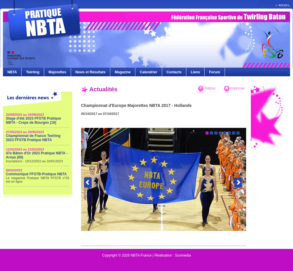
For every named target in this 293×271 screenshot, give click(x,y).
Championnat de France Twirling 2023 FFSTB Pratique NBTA (33, 138)
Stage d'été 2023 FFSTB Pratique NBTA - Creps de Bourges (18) (33, 120)
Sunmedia (183, 255)
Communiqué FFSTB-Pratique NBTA (36, 174)
